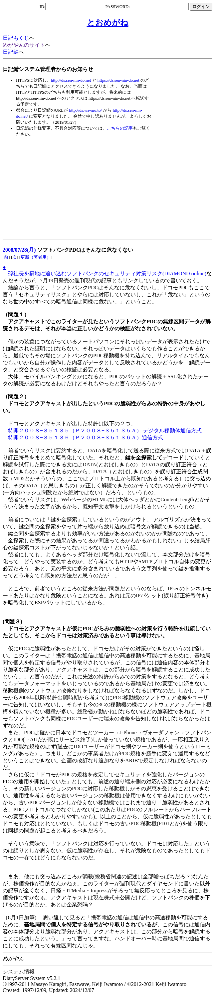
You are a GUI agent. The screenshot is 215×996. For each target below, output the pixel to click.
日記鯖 (11, 52)
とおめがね (107, 22)
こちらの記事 (120, 128)
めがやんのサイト (24, 45)
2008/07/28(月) (19, 250)
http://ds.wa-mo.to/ (85, 110)
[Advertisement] (80, 188)
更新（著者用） (36, 257)
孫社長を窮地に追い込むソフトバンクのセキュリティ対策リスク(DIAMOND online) (107, 273)
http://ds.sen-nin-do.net (71, 80)
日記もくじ (16, 38)
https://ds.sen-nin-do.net (118, 80)
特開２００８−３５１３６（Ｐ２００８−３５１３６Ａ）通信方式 (85, 437)
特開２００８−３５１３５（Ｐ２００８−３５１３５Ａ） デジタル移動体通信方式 (105, 430)
